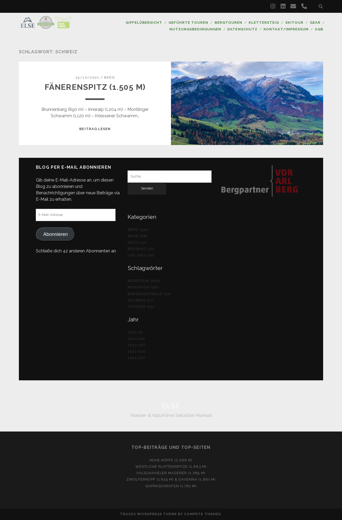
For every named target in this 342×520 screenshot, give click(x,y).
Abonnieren (55, 234)
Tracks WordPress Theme (148, 514)
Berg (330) (138, 230)
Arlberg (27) (141, 300)
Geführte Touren (188, 23)
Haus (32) (137, 242)
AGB (319, 29)
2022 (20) (136, 351)
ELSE (171, 406)
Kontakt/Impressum (286, 29)
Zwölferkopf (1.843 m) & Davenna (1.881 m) (171, 479)
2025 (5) (135, 332)
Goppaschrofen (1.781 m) (171, 486)
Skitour (294, 23)
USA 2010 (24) (141, 255)
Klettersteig (264, 23)
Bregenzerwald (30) (149, 294)
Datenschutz (242, 29)
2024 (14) (136, 339)
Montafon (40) (143, 287)
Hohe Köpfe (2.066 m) (171, 460)
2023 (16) (136, 345)
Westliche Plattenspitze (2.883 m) (170, 467)
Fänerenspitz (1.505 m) (95, 87)
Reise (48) (137, 236)
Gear (315, 23)
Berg (109, 77)
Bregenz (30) (141, 249)
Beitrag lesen (95, 129)
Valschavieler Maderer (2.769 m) (170, 473)
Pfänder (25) (141, 307)
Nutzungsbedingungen (195, 29)
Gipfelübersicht (144, 23)
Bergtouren (228, 23)
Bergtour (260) (144, 281)
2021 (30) (136, 358)
